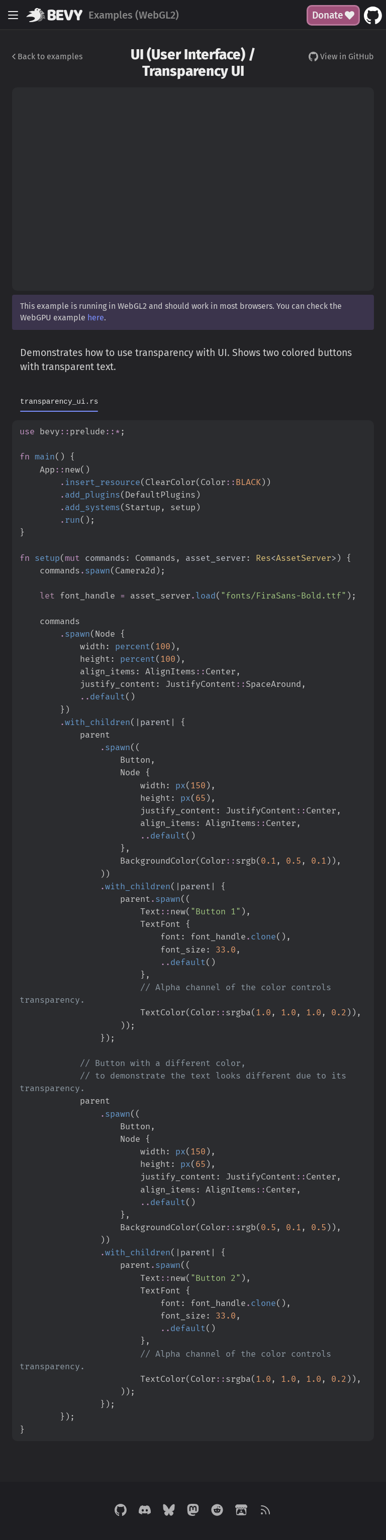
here (95, 317)
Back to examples (47, 56)
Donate (333, 15)
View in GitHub (341, 56)
